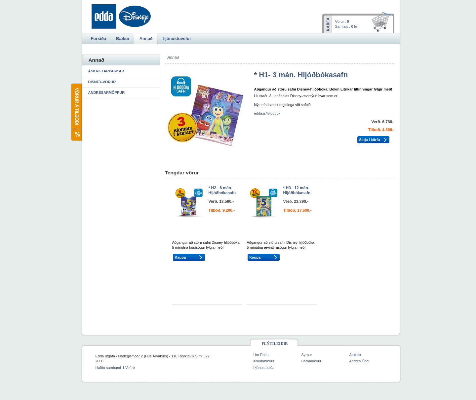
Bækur (123, 38)
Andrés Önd (359, 361)
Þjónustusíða (264, 368)
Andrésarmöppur (106, 92)
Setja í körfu (369, 140)
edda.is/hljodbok (267, 113)
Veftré (130, 368)
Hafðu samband (108, 368)
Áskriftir (355, 355)
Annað (146, 38)
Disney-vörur (102, 82)
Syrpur (306, 355)
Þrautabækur (264, 361)
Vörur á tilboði (76, 112)
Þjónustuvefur (177, 38)
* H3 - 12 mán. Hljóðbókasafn (297, 191)
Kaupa (180, 257)
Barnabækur (311, 361)
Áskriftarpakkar (106, 71)
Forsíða (98, 38)
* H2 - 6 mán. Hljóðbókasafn (222, 191)
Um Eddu (261, 355)
